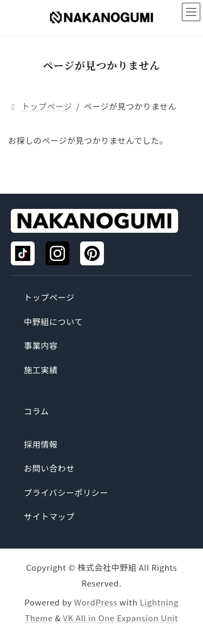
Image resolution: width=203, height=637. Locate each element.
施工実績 (41, 369)
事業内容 (41, 345)
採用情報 (41, 444)
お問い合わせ (49, 468)
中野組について (53, 321)
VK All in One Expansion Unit (120, 617)
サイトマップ (49, 516)
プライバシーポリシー (66, 492)
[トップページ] (94, 221)
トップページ (49, 297)
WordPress (95, 602)
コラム (36, 411)
